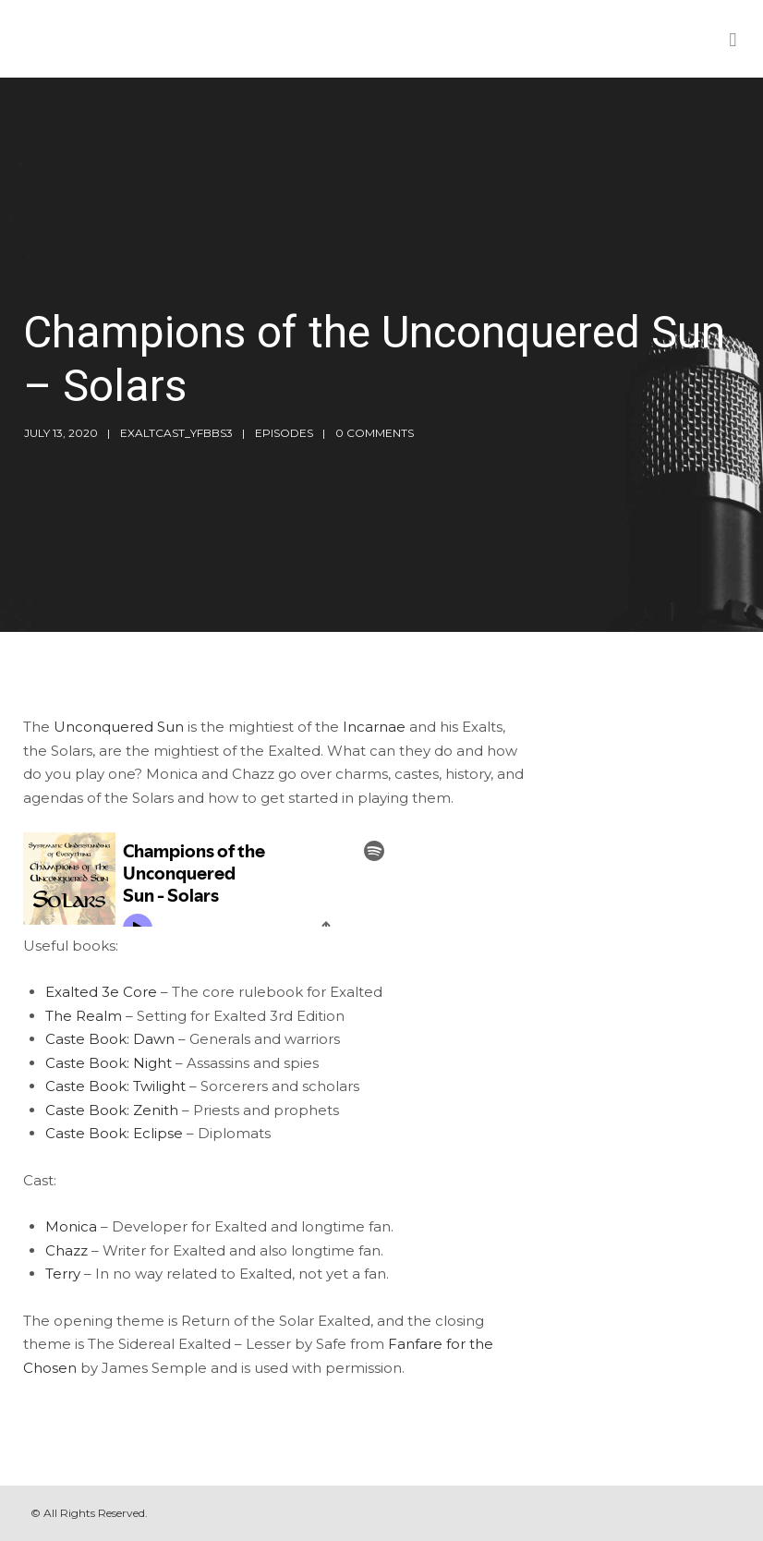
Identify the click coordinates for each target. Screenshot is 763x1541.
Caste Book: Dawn (110, 1039)
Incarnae (374, 726)
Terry (62, 1273)
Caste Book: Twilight (115, 1086)
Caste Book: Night (108, 1063)
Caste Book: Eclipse (114, 1133)
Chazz (66, 1250)
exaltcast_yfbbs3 (176, 433)
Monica (71, 1226)
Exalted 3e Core (101, 992)
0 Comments (374, 433)
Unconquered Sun (119, 726)
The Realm (83, 1016)
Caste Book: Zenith (111, 1110)
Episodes (284, 433)
